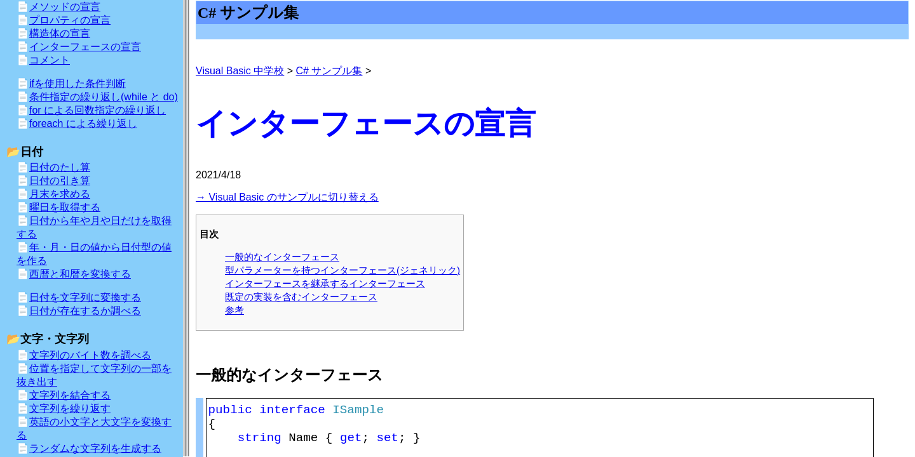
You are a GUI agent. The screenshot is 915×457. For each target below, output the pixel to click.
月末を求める (59, 194)
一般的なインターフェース (282, 256)
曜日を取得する (64, 207)
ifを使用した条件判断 (77, 83)
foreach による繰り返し (83, 123)
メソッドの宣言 (64, 6)
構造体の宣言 (59, 33)
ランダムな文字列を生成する (95, 448)
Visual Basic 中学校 (240, 70)
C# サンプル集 (329, 70)
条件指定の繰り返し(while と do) (103, 96)
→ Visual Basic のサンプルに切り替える (287, 197)
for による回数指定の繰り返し (97, 110)
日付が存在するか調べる (85, 310)
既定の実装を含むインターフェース (301, 296)
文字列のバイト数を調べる (90, 355)
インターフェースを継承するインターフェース (325, 283)
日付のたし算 (59, 167)
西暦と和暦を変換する (80, 273)
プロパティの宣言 (70, 20)
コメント (49, 60)
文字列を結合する (70, 395)
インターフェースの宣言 (85, 46)
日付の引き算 (59, 180)
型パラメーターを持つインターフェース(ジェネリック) (342, 270)
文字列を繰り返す (70, 408)
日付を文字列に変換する (85, 297)
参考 (234, 310)
